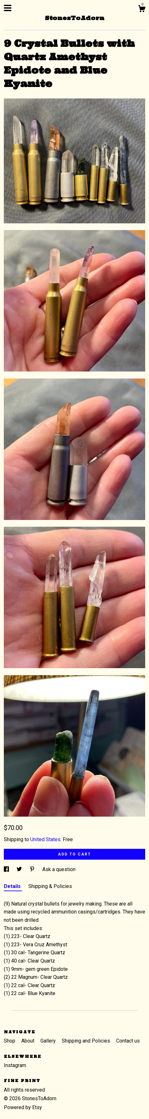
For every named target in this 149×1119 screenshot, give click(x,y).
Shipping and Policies (86, 1041)
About (28, 1041)
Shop (10, 1041)
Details (13, 886)
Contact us (128, 1041)
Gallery (48, 1041)
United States (45, 839)
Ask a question (58, 869)
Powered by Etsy (23, 1107)
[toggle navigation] (7, 8)
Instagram (15, 1065)
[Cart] (141, 9)
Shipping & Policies (50, 886)
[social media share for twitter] (20, 869)
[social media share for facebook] (7, 869)
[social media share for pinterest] (33, 869)
